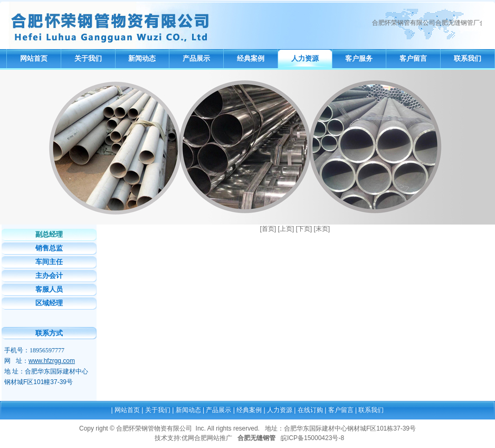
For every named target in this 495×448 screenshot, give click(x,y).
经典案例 (250, 58)
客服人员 (49, 289)
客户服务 (359, 58)
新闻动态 (142, 58)
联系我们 (467, 58)
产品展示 (196, 58)
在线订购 (310, 410)
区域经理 (49, 303)
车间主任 (49, 262)
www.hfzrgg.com (51, 361)
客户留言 (413, 58)
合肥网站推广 (213, 438)
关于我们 (88, 58)
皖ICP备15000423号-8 (312, 438)
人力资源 (305, 58)
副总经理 (49, 234)
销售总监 (49, 248)
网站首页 (33, 58)
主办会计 (49, 275)
